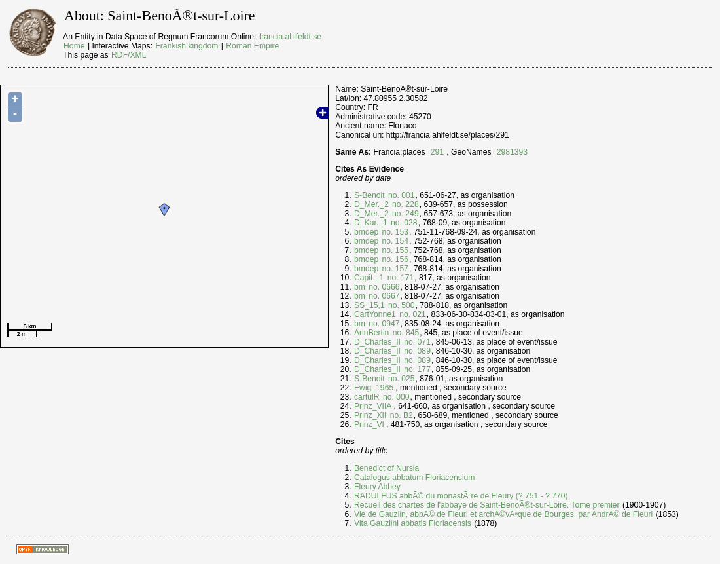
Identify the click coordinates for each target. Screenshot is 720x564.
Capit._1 (369, 277)
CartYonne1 (375, 314)
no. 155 (394, 250)
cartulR (367, 397)
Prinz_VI (369, 424)
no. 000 (395, 397)
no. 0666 (383, 286)
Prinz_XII (370, 415)
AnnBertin (371, 332)
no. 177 (416, 369)
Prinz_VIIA (372, 406)
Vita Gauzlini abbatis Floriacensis (412, 523)
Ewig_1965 (373, 387)
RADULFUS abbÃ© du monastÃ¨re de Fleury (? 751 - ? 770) (461, 495)
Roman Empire (252, 45)
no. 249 (404, 213)
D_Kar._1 (370, 222)
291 (437, 152)
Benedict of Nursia (386, 468)
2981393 (512, 152)
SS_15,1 (369, 305)
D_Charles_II (377, 342)
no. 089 (416, 351)
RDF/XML (128, 55)
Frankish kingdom (186, 45)
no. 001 (400, 195)
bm (359, 286)
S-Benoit (369, 195)
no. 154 (394, 241)
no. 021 (411, 314)
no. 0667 (383, 296)
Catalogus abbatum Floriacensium (414, 477)
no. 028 (403, 222)
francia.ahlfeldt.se (290, 36)
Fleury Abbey (377, 486)
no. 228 (404, 204)
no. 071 (416, 342)
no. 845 (404, 332)
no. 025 (400, 378)
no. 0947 (383, 323)
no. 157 (394, 268)
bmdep (366, 231)
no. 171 (399, 277)
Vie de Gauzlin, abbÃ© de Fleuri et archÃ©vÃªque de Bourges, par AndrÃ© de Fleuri (503, 514)
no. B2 (400, 415)
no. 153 (394, 231)
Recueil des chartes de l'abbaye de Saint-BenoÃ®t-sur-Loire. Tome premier (487, 505)
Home (73, 45)
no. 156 (394, 259)
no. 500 (400, 305)
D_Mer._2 (371, 204)
